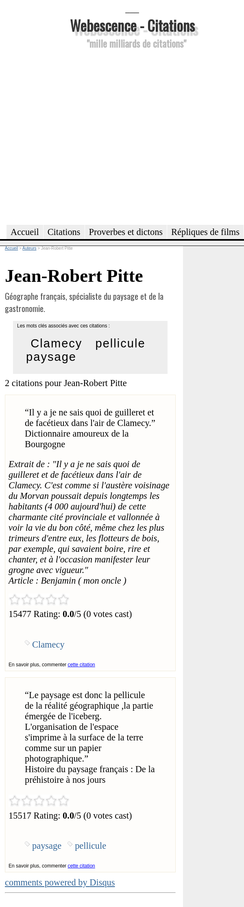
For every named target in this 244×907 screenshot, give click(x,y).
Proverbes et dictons (126, 232)
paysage (51, 356)
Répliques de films (205, 232)
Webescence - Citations (132, 25)
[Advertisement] (79, 136)
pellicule (120, 343)
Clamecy (56, 343)
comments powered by (60, 882)
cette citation (81, 665)
